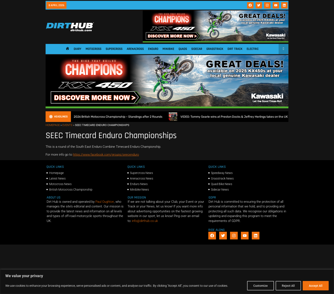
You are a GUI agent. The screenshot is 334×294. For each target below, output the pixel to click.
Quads (183, 49)
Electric (253, 49)
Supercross (114, 49)
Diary (77, 49)
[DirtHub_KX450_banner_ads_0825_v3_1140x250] (215, 41)
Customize (260, 285)
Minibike (168, 49)
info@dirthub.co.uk (145, 221)
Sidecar (196, 49)
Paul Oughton (104, 202)
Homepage (53, 125)
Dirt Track (234, 49)
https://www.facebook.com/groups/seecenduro (106, 154)
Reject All (288, 285)
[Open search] (283, 49)
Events (67, 125)
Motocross (93, 49)
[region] (167, 281)
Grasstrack (214, 49)
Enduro (153, 49)
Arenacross (135, 49)
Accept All (315, 285)
